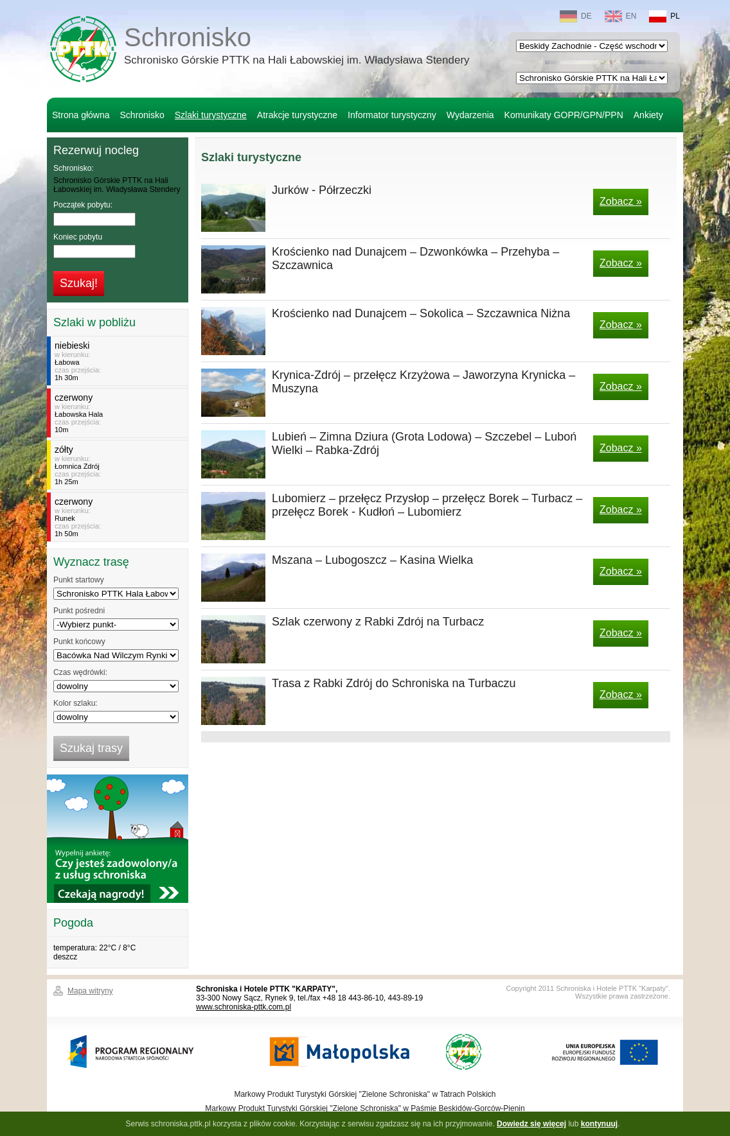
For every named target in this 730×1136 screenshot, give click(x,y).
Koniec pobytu (77, 236)
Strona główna (81, 115)
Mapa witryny (90, 990)
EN (621, 16)
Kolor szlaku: (75, 703)
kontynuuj (599, 1123)
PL (664, 16)
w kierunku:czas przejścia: (119, 360)
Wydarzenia (470, 115)
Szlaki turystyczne (211, 115)
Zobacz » (621, 201)
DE (576, 16)
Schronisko (297, 47)
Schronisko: (73, 168)
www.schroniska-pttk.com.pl (243, 1006)
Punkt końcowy (79, 641)
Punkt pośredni (79, 610)
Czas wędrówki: (80, 672)
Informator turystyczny (392, 115)
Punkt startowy (78, 579)
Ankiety (648, 115)
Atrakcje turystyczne (297, 115)
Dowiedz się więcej (531, 1123)
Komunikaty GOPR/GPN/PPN (563, 115)
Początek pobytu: (82, 204)
